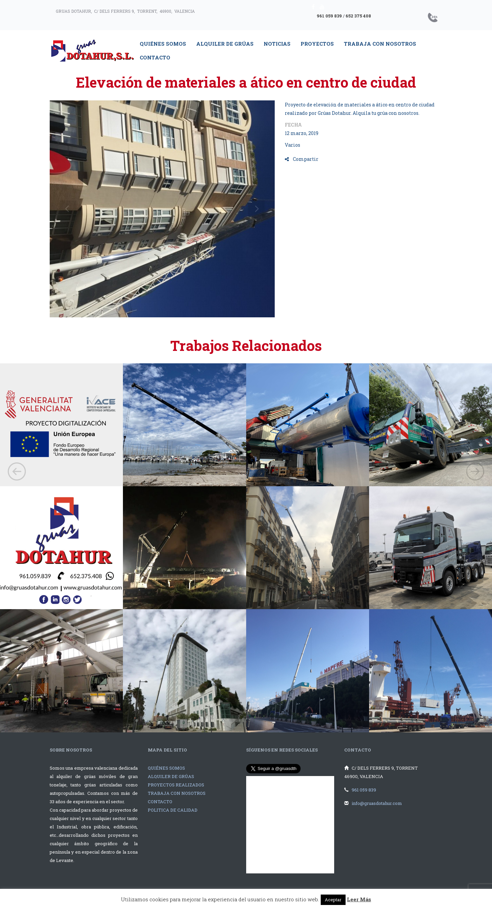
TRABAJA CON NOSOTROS (177, 793)
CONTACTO (160, 802)
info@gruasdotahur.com (377, 803)
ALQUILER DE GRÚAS (171, 776)
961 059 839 (329, 16)
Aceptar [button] (333, 900)
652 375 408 (358, 16)
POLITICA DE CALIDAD (172, 810)
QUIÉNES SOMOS (166, 768)
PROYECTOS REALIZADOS (176, 785)
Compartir (301, 159)
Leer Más (359, 899)
